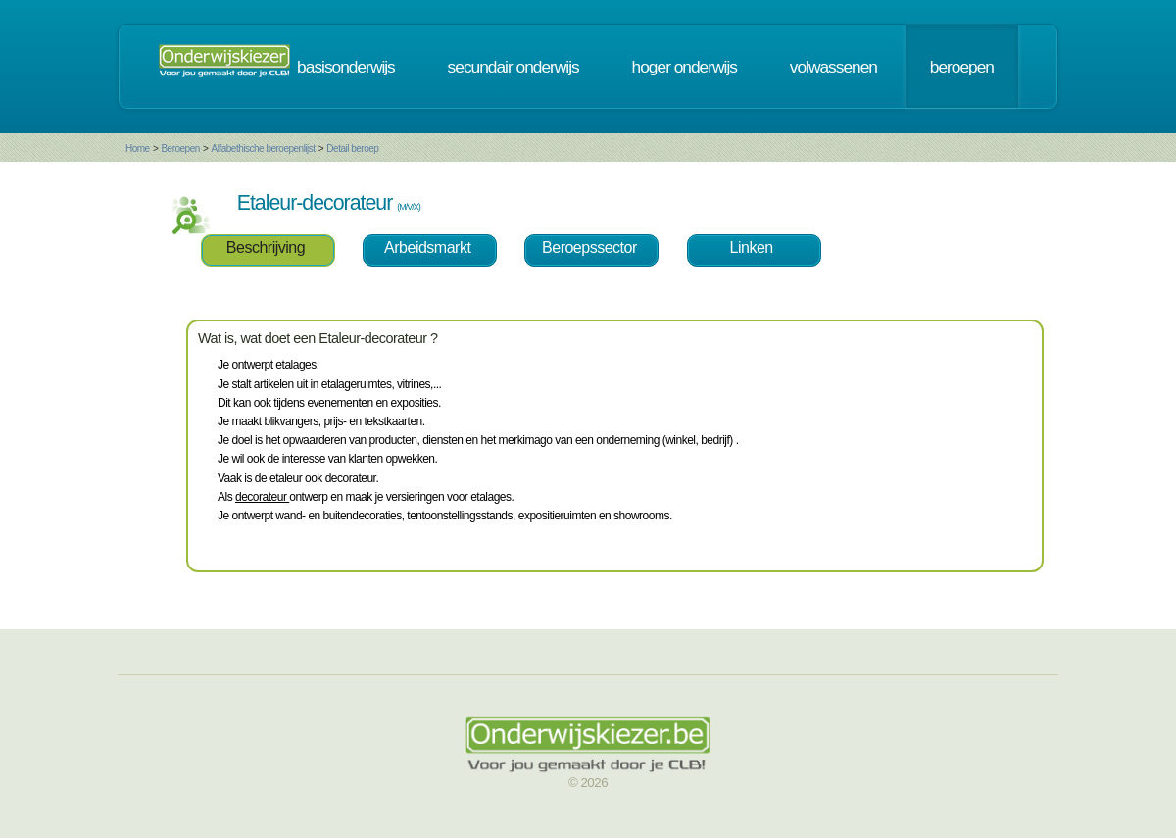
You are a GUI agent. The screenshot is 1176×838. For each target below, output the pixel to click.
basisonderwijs (346, 66)
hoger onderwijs (684, 66)
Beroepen (180, 148)
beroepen (962, 66)
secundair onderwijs (513, 66)
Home (137, 148)
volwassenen (833, 66)
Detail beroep (352, 148)
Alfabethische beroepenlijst (264, 148)
